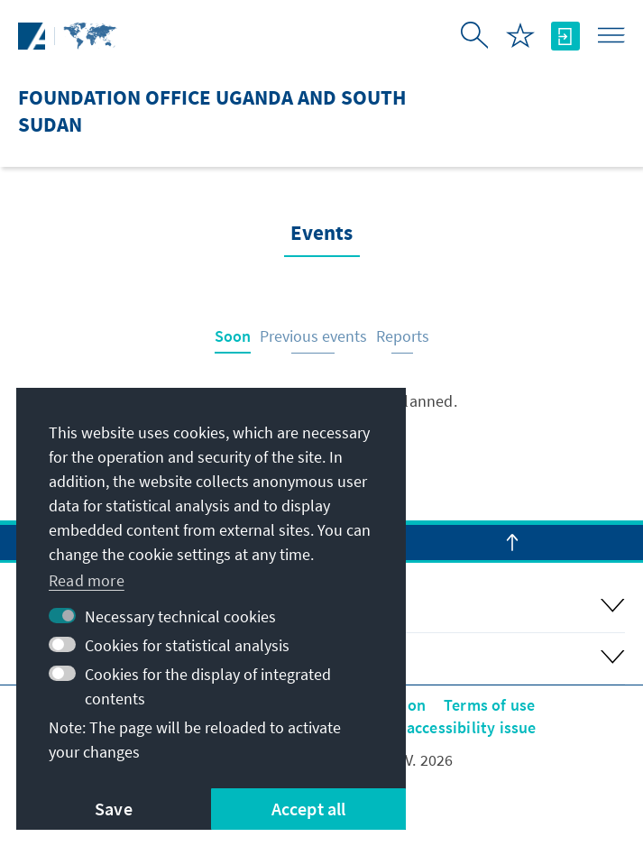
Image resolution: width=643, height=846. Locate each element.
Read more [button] (86, 580)
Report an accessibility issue (434, 727)
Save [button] (114, 808)
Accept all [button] (308, 808)
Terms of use (489, 704)
